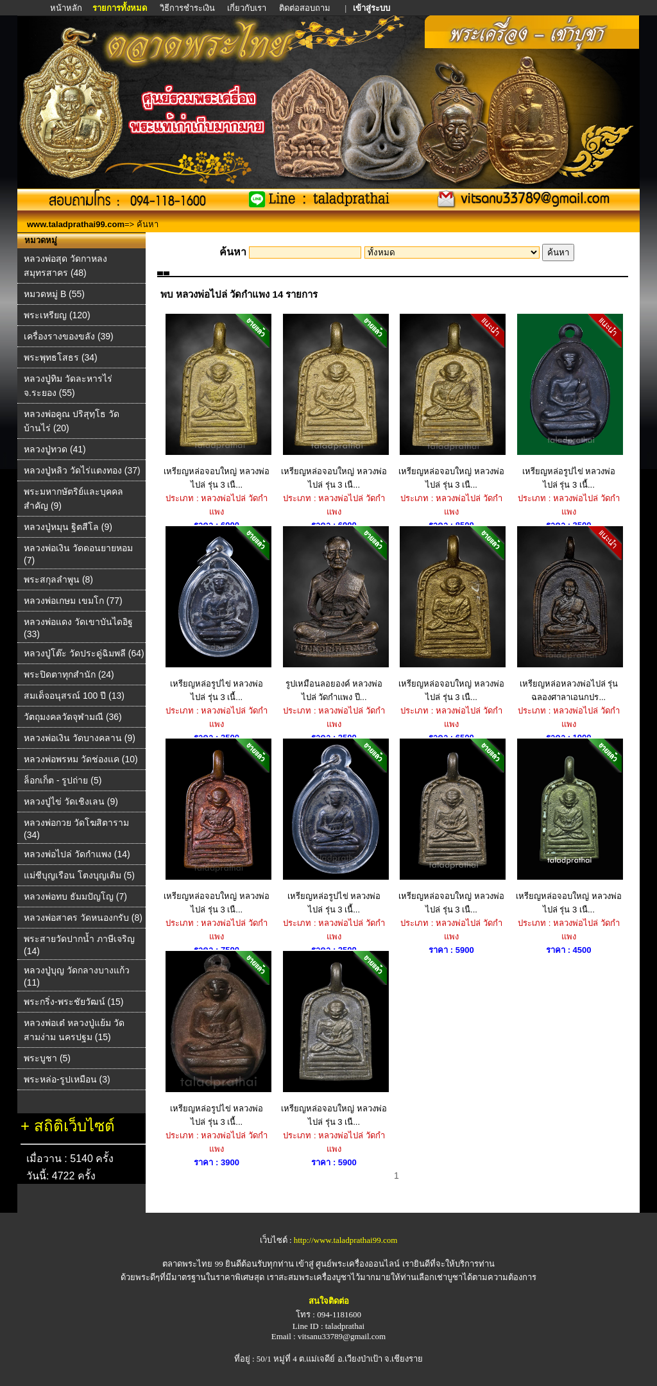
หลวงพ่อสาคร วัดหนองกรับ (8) (83, 917)
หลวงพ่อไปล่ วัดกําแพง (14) (77, 854)
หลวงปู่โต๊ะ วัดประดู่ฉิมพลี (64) (84, 653)
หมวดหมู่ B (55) (54, 294)
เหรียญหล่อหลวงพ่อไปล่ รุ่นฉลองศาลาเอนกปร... (569, 614)
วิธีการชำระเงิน (188, 8)
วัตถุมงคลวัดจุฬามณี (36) (73, 717)
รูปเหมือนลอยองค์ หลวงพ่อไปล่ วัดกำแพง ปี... (334, 614)
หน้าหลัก (67, 8)
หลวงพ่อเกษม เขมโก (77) (73, 600)
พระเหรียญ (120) (57, 315)
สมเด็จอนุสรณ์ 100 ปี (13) (74, 695)
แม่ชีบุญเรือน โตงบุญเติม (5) (79, 875)
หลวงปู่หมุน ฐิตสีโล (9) (68, 527)
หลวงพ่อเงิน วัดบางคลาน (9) (79, 738)
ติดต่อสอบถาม (305, 8)
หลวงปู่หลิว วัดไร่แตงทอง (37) (82, 470)
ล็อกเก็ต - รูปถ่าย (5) (62, 780)
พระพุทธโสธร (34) (61, 357)
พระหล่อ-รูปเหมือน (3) (67, 1079)
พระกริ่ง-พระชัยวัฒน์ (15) (73, 1002)
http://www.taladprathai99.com (346, 1240)
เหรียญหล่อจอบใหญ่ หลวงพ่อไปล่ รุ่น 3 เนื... (216, 402)
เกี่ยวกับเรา (246, 8)
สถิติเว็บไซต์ (74, 1125)
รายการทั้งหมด (119, 8)
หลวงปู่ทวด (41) (55, 449)
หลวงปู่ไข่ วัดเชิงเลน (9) (71, 801)
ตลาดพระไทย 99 (192, 1264)
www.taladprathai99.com (75, 224)
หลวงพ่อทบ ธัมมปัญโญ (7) (75, 896)
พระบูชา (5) (47, 1058)
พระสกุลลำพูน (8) (58, 579)
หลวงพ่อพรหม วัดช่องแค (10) (81, 759)
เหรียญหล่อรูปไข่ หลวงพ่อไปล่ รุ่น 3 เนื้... (569, 402)
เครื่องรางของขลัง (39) (69, 336)
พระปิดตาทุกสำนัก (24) (69, 674)
